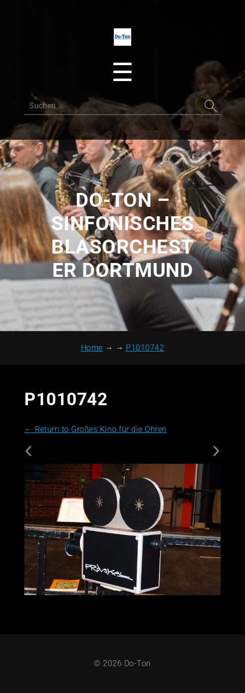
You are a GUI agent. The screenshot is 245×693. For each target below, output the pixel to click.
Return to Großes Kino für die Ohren (95, 429)
